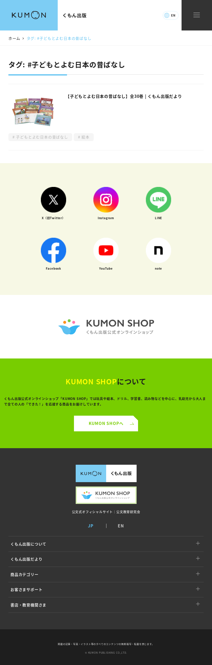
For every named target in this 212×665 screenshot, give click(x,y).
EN (173, 15)
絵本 (85, 137)
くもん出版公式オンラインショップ (106, 495)
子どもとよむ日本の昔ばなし (41, 137)
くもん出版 (74, 15)
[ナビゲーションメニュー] (196, 15)
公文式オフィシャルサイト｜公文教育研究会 (106, 511)
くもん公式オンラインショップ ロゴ (106, 326)
